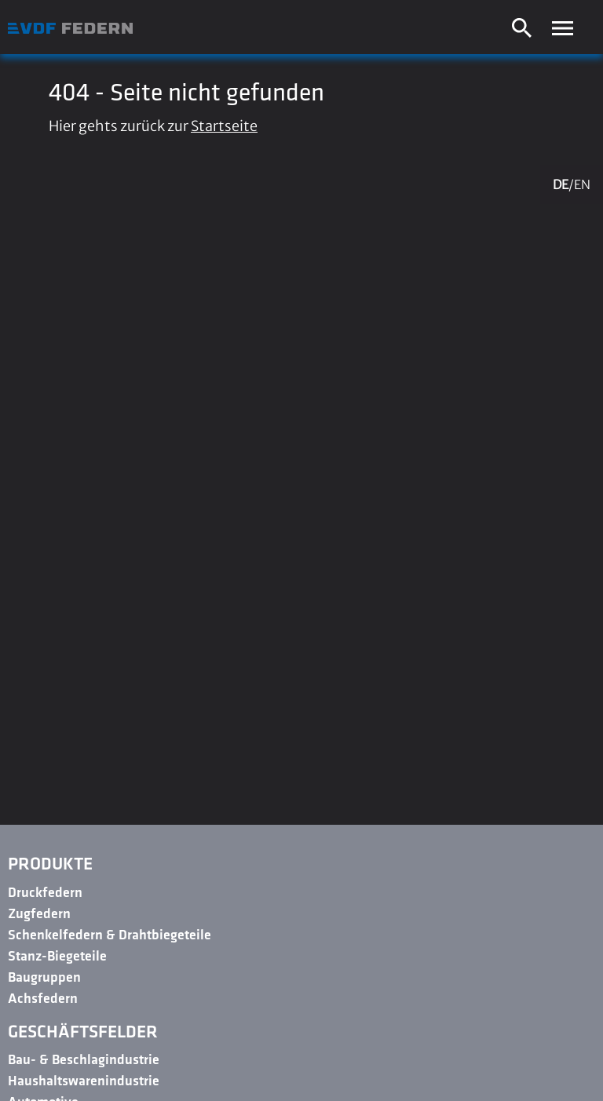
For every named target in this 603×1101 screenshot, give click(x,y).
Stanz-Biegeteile (57, 957)
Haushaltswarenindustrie (83, 1081)
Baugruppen (44, 978)
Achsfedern (43, 999)
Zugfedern (39, 914)
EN (582, 184)
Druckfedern (45, 893)
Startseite (224, 126)
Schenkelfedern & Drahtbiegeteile (109, 935)
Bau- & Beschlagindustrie (83, 1060)
